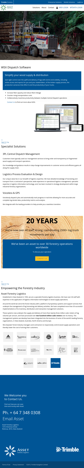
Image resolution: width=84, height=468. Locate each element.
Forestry (6, 2)
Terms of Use (6, 465)
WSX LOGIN (63, 7)
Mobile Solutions (69, 2)
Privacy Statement (18, 465)
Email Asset (13, 418)
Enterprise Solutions (55, 2)
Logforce (80, 2)
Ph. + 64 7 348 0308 (21, 412)
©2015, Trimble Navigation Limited (37, 465)
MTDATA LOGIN (76, 7)
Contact (51, 7)
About (44, 7)
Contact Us (11, 102)
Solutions (36, 7)
